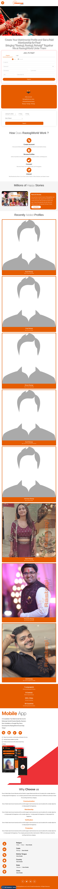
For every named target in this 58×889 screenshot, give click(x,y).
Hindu (17, 845)
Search (24, 123)
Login (17, 55)
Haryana (18, 867)
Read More (36, 207)
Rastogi (18, 850)
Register (8, 55)
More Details (29, 845)
